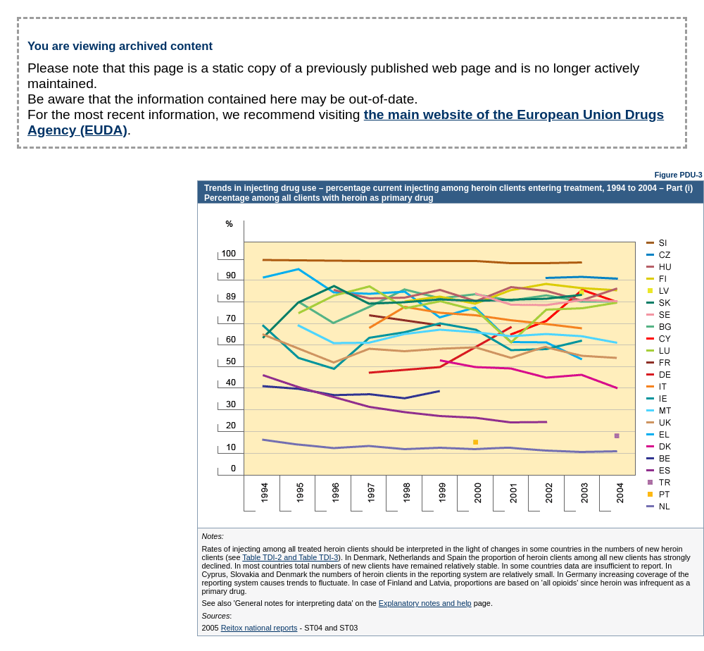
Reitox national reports (259, 628)
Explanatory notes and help (425, 603)
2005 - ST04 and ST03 (279, 628)
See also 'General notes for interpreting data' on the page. (346, 603)
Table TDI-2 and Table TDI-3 (290, 557)
